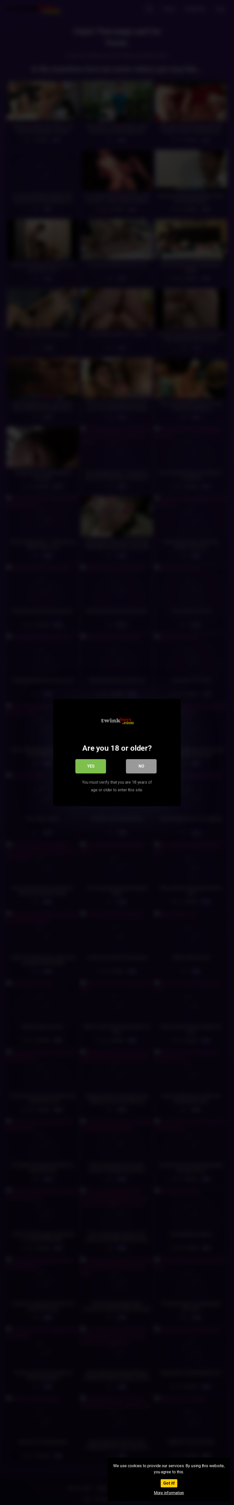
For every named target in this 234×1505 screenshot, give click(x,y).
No (141, 766)
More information (169, 1492)
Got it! (169, 1483)
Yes (91, 766)
